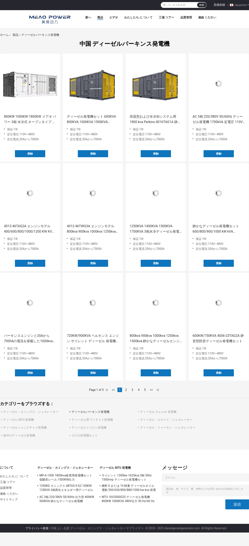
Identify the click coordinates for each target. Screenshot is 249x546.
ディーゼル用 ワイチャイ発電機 (92, 419)
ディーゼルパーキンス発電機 (90, 411)
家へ (88, 17)
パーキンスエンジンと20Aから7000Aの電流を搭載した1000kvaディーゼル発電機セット (30, 339)
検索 (201, 5)
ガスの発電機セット (85, 435)
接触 (30, 153)
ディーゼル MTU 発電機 (18, 419)
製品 (100, 17)
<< (113, 389)
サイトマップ (9, 499)
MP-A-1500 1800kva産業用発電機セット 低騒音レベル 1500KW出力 (65, 477)
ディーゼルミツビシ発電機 (89, 427)
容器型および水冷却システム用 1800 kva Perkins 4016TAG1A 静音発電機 (155, 120)
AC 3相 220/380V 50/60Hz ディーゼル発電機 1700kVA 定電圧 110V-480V (218, 120)
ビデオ (113, 17)
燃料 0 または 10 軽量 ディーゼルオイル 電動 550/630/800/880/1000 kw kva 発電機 (129, 488)
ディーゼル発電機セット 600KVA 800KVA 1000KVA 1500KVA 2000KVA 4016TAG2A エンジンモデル (92, 120)
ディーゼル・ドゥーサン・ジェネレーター (167, 427)
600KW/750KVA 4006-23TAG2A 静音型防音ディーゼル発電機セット (218, 338)
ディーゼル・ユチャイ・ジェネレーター (166, 419)
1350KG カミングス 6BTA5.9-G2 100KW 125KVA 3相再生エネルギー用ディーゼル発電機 (66, 488)
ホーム (4, 34)
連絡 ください (207, 17)
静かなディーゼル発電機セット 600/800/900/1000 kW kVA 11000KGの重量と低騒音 (216, 229)
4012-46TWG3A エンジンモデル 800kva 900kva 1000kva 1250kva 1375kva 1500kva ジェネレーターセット (92, 229)
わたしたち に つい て (138, 17)
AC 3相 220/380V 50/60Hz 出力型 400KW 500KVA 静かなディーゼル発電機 (66, 499)
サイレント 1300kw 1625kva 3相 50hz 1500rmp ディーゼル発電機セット (127, 477)
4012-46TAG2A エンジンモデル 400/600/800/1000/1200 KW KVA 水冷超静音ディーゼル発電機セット (29, 229)
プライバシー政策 (37, 528)
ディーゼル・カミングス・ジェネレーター (30, 411)
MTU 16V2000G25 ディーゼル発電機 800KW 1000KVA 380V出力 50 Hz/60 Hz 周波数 (128, 499)
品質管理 (186, 17)
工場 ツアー (166, 17)
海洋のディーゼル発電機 (19, 435)
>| (157, 389)
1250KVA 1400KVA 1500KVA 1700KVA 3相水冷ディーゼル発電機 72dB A (154, 229)
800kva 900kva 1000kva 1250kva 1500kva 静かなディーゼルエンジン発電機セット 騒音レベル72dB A (155, 339)
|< (107, 389)
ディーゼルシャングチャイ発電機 (25, 427)
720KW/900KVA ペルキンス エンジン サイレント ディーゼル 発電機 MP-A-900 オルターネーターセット (93, 339)
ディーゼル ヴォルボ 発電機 (158, 411)
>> (151, 389)
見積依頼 (219, 4)
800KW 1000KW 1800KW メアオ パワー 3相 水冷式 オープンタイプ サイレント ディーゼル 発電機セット (30, 120)
